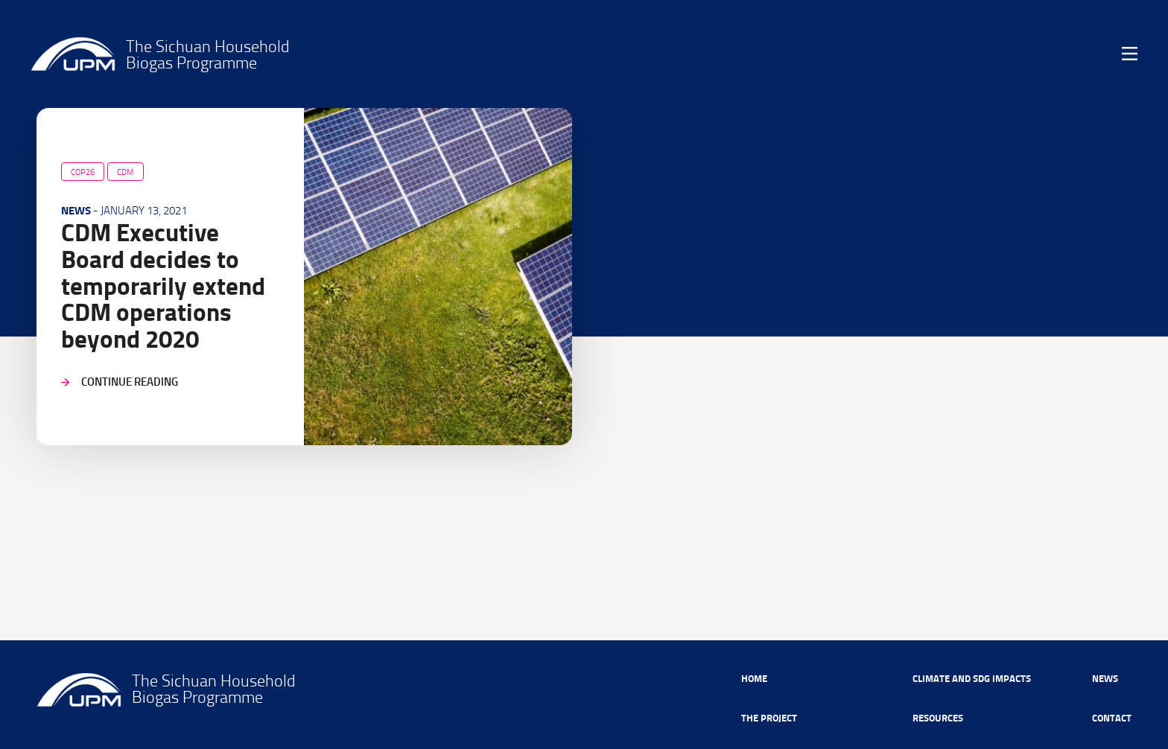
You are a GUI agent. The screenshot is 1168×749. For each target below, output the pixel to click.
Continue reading (129, 381)
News (1105, 678)
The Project (769, 717)
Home (754, 678)
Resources (938, 717)
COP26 (83, 171)
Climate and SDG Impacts (972, 678)
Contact (1112, 717)
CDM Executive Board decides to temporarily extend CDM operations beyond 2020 (163, 286)
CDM (125, 171)
